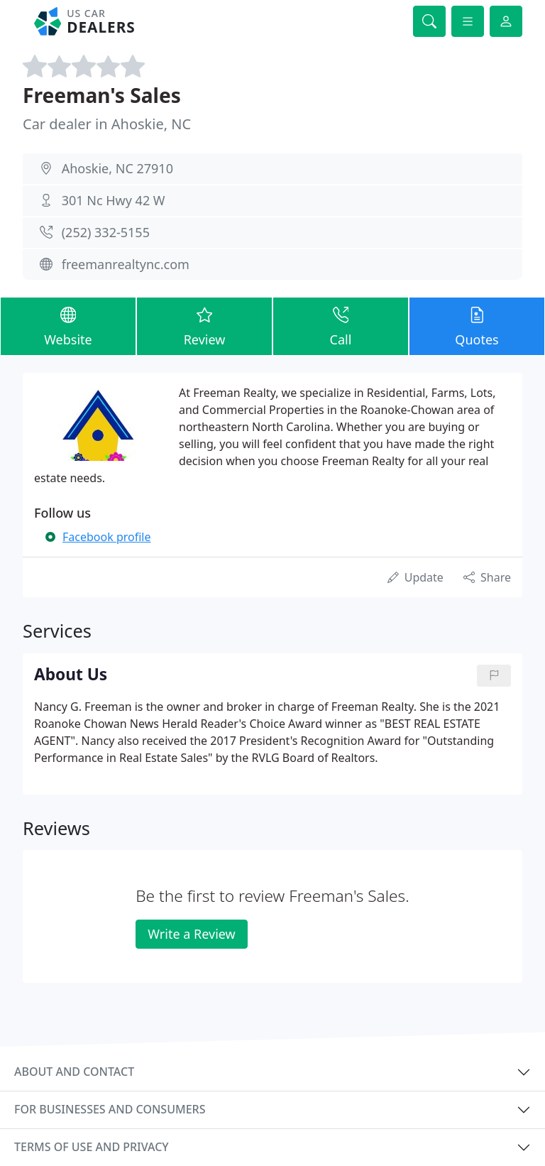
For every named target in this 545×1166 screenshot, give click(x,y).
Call (341, 325)
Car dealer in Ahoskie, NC (107, 124)
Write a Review (191, 933)
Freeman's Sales (102, 95)
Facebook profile (106, 537)
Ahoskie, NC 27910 (117, 168)
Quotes (477, 325)
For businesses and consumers (109, 1109)
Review (204, 325)
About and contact (74, 1071)
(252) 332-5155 (106, 232)
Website (68, 325)
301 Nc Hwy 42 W (113, 200)
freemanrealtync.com (125, 264)
